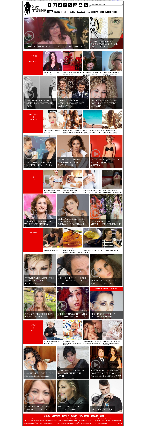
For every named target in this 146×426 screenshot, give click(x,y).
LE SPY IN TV (65, 416)
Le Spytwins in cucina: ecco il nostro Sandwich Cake (53, 249)
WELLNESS (80, 12)
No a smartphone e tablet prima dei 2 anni (52, 342)
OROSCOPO (94, 416)
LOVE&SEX (33, 177)
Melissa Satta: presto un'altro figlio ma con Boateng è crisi (69, 162)
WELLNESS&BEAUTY (33, 117)
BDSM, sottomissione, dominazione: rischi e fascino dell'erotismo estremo (112, 192)
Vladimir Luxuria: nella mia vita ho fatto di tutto (38, 222)
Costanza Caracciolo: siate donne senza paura (38, 315)
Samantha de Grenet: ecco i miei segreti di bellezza (38, 374)
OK (118, 0)
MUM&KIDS (33, 328)
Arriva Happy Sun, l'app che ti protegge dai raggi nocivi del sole (92, 132)
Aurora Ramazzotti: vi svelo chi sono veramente (72, 315)
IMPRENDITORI (111, 12)
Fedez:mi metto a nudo (102, 409)
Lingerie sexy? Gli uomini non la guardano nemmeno (52, 191)
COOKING (94, 12)
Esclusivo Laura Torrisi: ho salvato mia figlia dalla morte (72, 373)
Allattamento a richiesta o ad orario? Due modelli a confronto (112, 343)
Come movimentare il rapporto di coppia (70, 191)
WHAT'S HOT (56, 416)
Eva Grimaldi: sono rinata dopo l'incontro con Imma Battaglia (104, 103)
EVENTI (64, 12)
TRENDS (72, 12)
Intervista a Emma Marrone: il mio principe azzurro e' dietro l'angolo (39, 281)
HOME (50, 12)
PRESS (81, 416)
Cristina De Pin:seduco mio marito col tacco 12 (104, 282)
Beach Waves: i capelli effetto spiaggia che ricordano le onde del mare (112, 132)
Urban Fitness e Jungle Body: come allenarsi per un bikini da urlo (72, 132)
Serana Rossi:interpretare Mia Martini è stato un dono (38, 163)
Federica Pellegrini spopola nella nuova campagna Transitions (112, 74)
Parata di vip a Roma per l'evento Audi (51, 73)
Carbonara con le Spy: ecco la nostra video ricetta (112, 249)
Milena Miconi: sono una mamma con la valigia (36, 407)
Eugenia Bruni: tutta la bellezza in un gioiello (103, 315)
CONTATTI (74, 416)
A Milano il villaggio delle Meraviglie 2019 (72, 73)
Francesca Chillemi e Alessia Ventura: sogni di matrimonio (106, 222)
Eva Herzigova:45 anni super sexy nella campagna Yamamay (105, 162)
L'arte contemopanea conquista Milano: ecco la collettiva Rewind (105, 44)
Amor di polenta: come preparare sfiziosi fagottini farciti (92, 250)
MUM (102, 12)
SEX (88, 12)
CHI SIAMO (47, 416)
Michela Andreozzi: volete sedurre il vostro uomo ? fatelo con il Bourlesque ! (71, 221)
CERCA (102, 416)
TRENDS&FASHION (33, 59)
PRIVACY (86, 416)
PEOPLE (57, 12)
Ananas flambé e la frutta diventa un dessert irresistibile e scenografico (72, 250)
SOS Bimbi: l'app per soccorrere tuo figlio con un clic (72, 343)
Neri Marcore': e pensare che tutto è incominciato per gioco (72, 281)
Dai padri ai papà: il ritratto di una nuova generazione (92, 342)
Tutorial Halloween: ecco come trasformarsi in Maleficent (92, 74)
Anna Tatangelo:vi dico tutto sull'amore (70, 407)
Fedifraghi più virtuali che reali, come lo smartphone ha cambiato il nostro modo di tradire (92, 193)
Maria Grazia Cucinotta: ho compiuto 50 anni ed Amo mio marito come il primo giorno (106, 373)
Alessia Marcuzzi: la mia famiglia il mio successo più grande (38, 103)
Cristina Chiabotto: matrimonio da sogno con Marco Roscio (71, 103)
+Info (113, 0)
